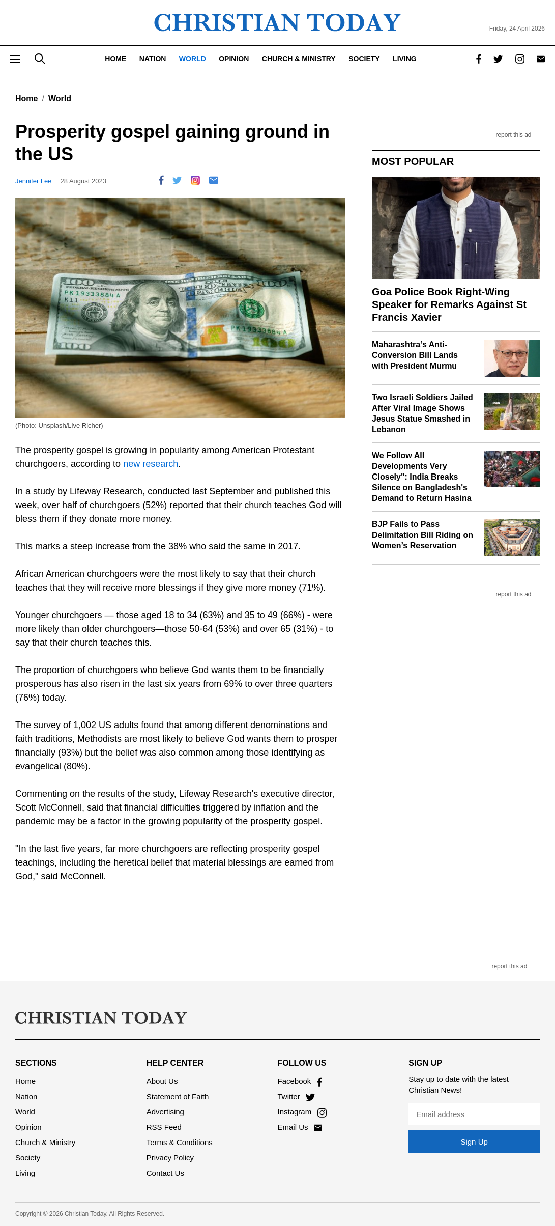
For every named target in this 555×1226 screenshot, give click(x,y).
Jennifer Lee (33, 181)
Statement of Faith (178, 1096)
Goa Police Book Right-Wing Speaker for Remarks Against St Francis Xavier (449, 304)
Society (363, 58)
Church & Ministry (299, 58)
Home (115, 58)
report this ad (513, 135)
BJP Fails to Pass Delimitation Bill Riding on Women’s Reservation (422, 535)
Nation (152, 58)
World (192, 58)
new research (150, 464)
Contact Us (165, 1172)
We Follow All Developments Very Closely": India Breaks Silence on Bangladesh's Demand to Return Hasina (422, 476)
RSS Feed (164, 1127)
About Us (162, 1081)
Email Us (300, 1127)
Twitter (296, 1096)
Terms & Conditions (180, 1142)
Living (405, 58)
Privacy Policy (170, 1157)
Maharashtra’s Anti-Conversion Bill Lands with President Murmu (415, 355)
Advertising (165, 1111)
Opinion (234, 58)
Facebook (300, 1081)
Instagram (302, 1111)
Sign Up (473, 1141)
